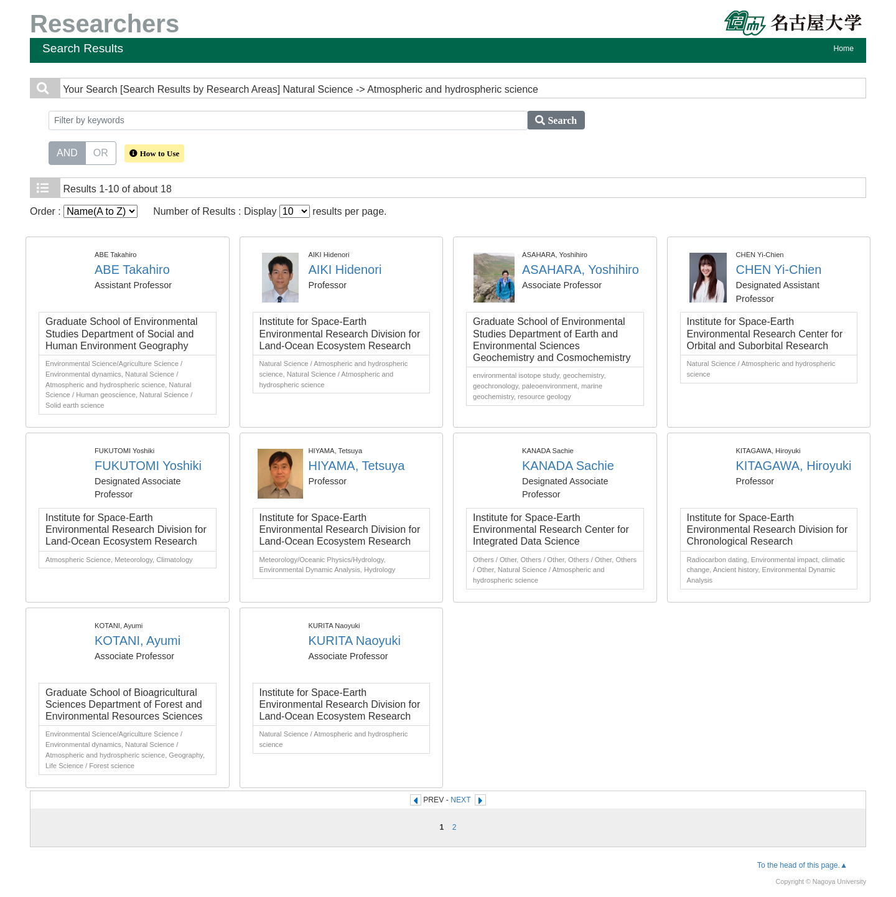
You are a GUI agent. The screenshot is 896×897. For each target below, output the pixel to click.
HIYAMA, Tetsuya (357, 465)
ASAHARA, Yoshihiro (580, 269)
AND (67, 152)
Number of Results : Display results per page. (269, 211)
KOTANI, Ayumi (137, 640)
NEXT (460, 800)
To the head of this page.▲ (802, 865)
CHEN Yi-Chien (779, 269)
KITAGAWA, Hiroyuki (794, 465)
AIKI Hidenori (345, 269)
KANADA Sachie (568, 465)
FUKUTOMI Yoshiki (148, 465)
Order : (84, 211)
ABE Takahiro (132, 269)
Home (844, 48)
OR (100, 152)
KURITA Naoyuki (355, 640)
